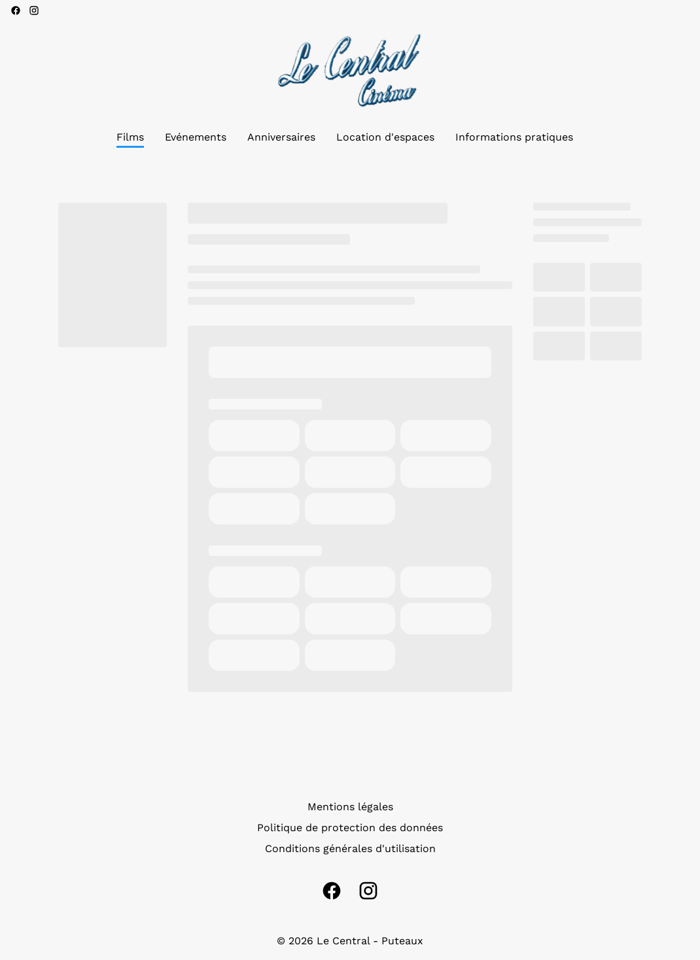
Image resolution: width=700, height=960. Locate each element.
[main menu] (344, 137)
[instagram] (34, 10)
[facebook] (15, 10)
